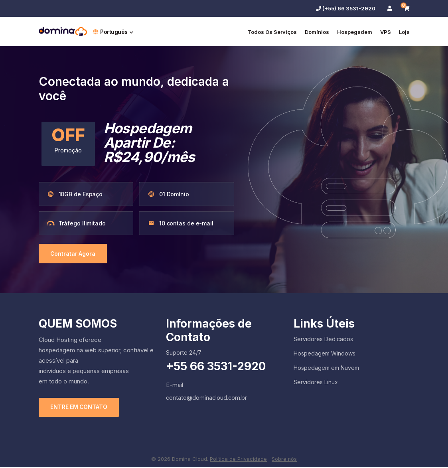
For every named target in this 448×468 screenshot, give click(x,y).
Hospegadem (354, 32)
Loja (404, 32)
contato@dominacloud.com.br (206, 398)
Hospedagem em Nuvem (326, 368)
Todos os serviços (272, 32)
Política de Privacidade (238, 459)
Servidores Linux (316, 382)
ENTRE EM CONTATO (80, 408)
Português (113, 31)
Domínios (317, 32)
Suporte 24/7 (183, 353)
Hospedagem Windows (324, 353)
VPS (385, 32)
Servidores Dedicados (323, 339)
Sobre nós (284, 459)
